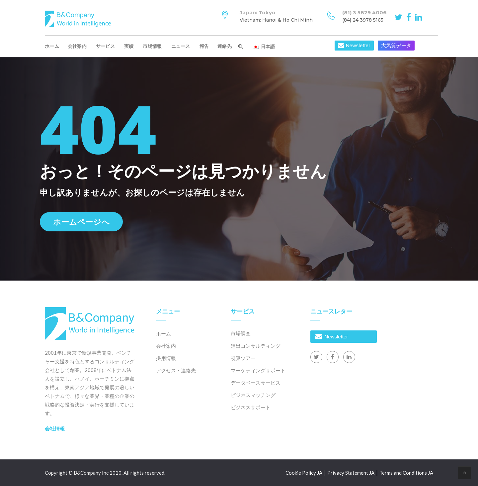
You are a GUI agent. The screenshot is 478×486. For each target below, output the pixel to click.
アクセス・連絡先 (176, 370)
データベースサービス (255, 383)
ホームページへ (81, 221)
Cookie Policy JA (303, 473)
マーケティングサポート (258, 370)
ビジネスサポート (251, 407)
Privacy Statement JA (350, 473)
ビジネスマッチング (253, 395)
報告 (204, 46)
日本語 (264, 46)
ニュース (180, 46)
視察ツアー (243, 358)
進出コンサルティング (255, 346)
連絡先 (224, 46)
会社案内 (77, 46)
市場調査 (241, 333)
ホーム (52, 46)
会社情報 (55, 428)
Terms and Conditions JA (406, 473)
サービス (105, 46)
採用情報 (166, 358)
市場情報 (152, 46)
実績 (129, 46)
